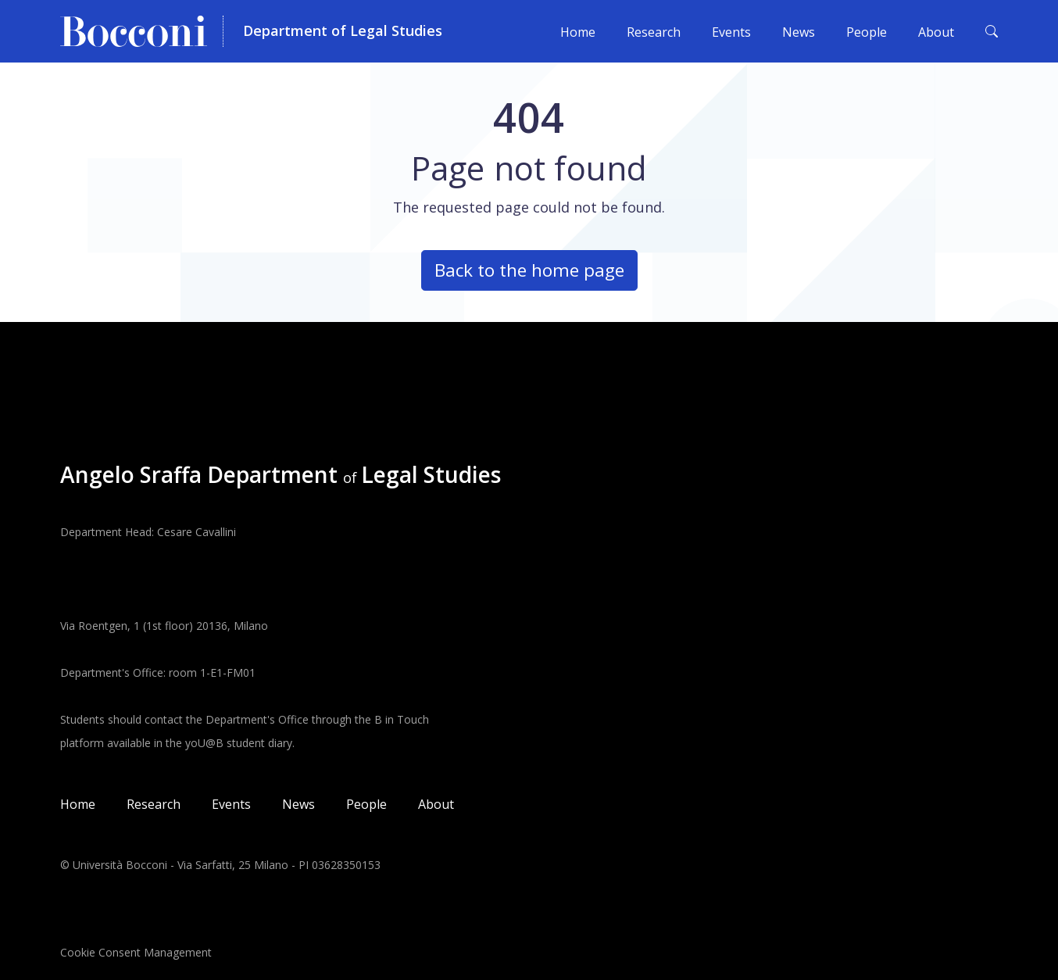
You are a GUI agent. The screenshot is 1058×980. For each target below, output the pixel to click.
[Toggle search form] (991, 31)
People (866, 32)
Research (654, 32)
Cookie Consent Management (136, 952)
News (798, 32)
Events (731, 32)
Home (577, 32)
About (936, 32)
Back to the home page (529, 270)
